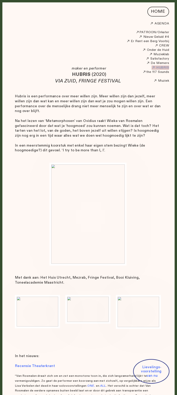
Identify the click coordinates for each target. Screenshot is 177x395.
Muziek (163, 81)
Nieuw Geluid (151, 37)
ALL (103, 386)
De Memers (160, 63)
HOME (158, 11)
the (146, 72)
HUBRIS (160, 68)
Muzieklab (159, 54)
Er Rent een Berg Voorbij (147, 41)
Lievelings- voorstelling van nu (151, 371)
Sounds (163, 72)
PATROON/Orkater (152, 32)
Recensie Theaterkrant (35, 366)
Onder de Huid (155, 50)
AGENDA (159, 23)
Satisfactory (159, 59)
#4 (166, 37)
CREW (164, 45)
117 (154, 72)
